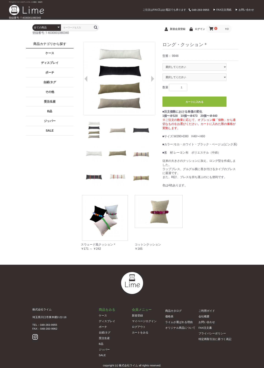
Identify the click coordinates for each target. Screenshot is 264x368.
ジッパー (50, 120)
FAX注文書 (205, 327)
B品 (49, 111)
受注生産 (50, 101)
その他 (49, 91)
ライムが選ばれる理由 (179, 322)
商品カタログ (173, 310)
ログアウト (139, 326)
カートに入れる (194, 101)
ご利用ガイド (207, 310)
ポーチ (49, 72)
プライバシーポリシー (212, 333)
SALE (50, 130)
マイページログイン (144, 321)
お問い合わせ (207, 322)
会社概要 (204, 316)
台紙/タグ (49, 82)
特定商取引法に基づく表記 (215, 339)
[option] (119, 79)
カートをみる (140, 332)
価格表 (169, 316)
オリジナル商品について (180, 327)
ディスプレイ (50, 62)
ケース (49, 53)
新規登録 (137, 315)
